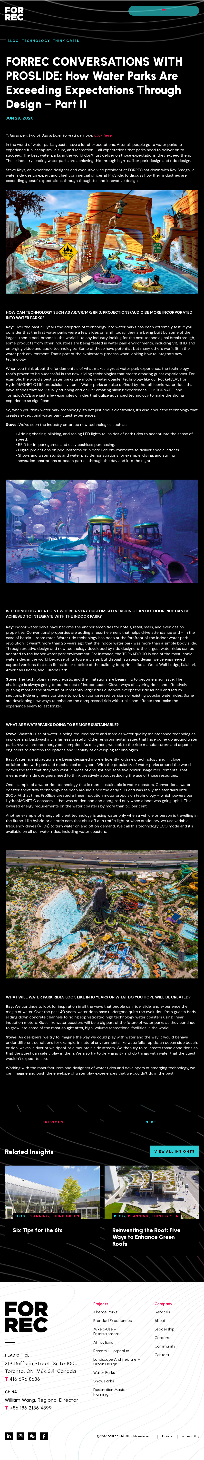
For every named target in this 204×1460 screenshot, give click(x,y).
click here (103, 135)
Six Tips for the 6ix (38, 1230)
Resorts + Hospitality (111, 1351)
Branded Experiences (112, 1320)
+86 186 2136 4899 (31, 1408)
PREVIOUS (52, 1122)
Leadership (164, 1329)
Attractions (103, 1342)
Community (165, 1346)
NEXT (151, 1122)
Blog (13, 41)
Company (163, 1303)
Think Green (66, 41)
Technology (36, 41)
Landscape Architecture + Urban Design (116, 1361)
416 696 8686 (25, 1379)
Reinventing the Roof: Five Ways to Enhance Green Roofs (146, 1237)
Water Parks (104, 1372)
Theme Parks (105, 1312)
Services (162, 1312)
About (160, 1320)
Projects (100, 1303)
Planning (39, 1216)
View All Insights (174, 1151)
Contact (162, 1354)
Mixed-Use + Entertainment (106, 1331)
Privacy (167, 1436)
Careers (162, 1337)
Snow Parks (103, 1381)
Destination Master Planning (110, 1392)
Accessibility (190, 1436)
